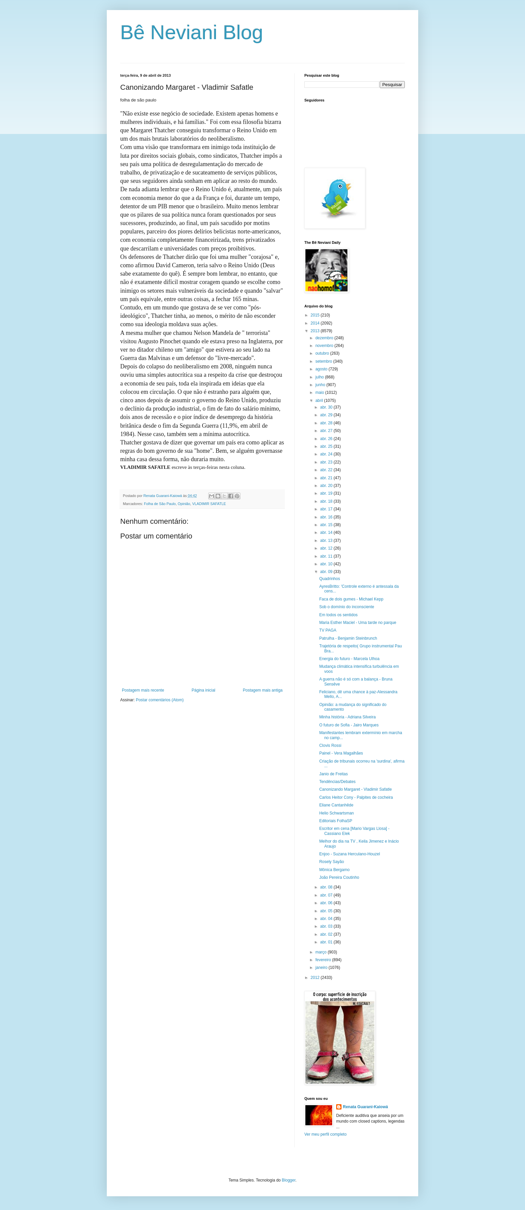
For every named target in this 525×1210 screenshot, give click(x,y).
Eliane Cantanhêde (336, 805)
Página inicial (203, 690)
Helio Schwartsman (336, 813)
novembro (324, 345)
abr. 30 (326, 407)
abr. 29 (326, 415)
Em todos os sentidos (338, 615)
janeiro (321, 967)
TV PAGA (327, 630)
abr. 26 (326, 438)
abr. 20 (326, 485)
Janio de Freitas (333, 774)
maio (320, 392)
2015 (316, 315)
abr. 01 (326, 942)
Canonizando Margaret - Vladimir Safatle (355, 789)
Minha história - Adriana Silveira (347, 717)
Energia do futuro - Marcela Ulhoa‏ (349, 658)
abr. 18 (326, 501)
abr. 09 (326, 571)
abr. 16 (326, 517)
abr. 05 (326, 911)
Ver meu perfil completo (325, 1134)
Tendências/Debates (337, 781)
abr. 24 (326, 454)
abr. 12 (326, 548)
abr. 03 (326, 926)
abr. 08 (326, 887)
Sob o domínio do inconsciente (346, 606)
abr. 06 (326, 903)
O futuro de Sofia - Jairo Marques (348, 725)
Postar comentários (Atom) (160, 700)
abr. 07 (326, 895)
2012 (316, 977)
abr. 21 (326, 478)
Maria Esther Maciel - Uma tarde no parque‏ (357, 622)
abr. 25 (326, 446)
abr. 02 (326, 934)
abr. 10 (326, 564)
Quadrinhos (329, 578)
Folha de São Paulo (160, 504)
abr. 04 (326, 918)
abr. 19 (326, 493)
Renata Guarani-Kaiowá (365, 1107)
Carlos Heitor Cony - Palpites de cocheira (356, 797)
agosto (321, 369)
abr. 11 (326, 556)
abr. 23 (326, 462)
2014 (316, 323)
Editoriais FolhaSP (335, 820)
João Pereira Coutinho (339, 877)
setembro (324, 361)
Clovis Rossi (330, 745)
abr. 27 (326, 430)
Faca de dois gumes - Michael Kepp (351, 599)
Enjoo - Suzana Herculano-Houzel (349, 854)
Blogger (289, 1180)
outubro (322, 353)
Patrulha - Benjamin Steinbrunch (348, 638)
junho (320, 384)
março (321, 952)
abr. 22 (326, 470)
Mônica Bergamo (334, 869)
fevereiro (323, 959)
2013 (316, 331)
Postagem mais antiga (263, 690)
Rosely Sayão (331, 861)
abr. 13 (326, 540)
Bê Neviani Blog (191, 32)
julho (320, 377)
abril (319, 400)
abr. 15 (326, 524)
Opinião (184, 504)
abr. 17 (326, 509)
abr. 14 (326, 532)
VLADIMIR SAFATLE (209, 504)
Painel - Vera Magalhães (341, 753)
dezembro (324, 338)
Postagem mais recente (143, 690)
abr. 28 (326, 423)
